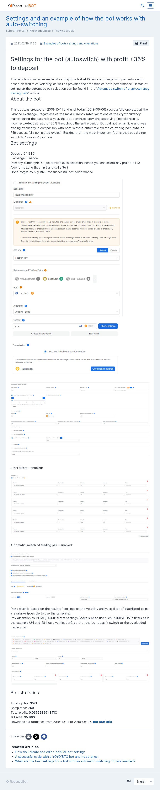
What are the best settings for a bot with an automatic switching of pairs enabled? (75, 761)
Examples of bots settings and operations (71, 43)
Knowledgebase (40, 30)
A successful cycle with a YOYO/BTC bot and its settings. (56, 756)
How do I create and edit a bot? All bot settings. (50, 752)
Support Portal (15, 30)
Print (141, 43)
